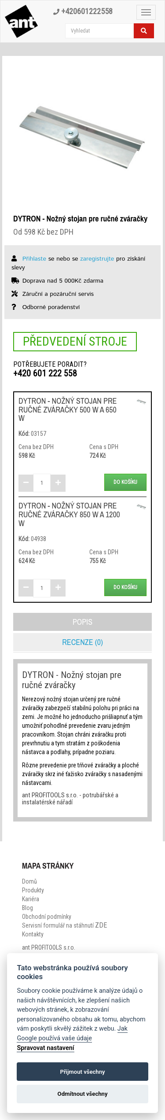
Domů (29, 881)
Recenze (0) (82, 642)
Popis (82, 621)
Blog (27, 907)
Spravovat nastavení (45, 1048)
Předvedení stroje (75, 341)
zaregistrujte (97, 258)
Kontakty (33, 934)
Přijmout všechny (82, 1071)
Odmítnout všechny (83, 1094)
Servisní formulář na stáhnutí (64, 925)
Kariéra (30, 899)
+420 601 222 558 (45, 373)
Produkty (33, 890)
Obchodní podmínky (46, 916)
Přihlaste (34, 258)
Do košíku (125, 482)
